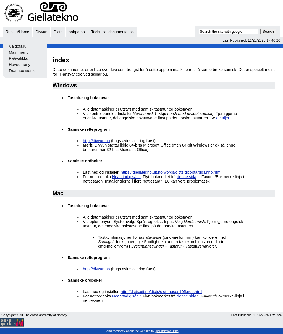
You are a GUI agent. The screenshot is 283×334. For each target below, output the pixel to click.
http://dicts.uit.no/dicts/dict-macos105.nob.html (161, 291)
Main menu (19, 52)
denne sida (186, 176)
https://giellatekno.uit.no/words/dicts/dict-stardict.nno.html (171, 172)
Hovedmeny (19, 64)
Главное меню (22, 70)
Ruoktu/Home (17, 32)
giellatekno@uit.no (167, 331)
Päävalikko (18, 58)
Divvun (42, 32)
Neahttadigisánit (126, 176)
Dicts (58, 32)
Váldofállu (18, 46)
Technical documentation (112, 32)
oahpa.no (77, 32)
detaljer (222, 118)
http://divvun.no (96, 140)
